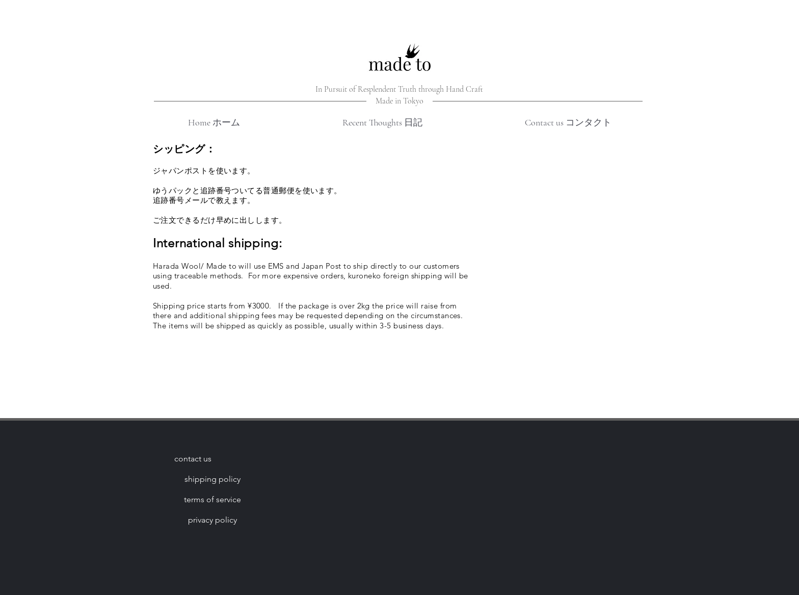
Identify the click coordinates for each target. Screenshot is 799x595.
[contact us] (192, 459)
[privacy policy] (212, 520)
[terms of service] (212, 499)
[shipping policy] (212, 479)
